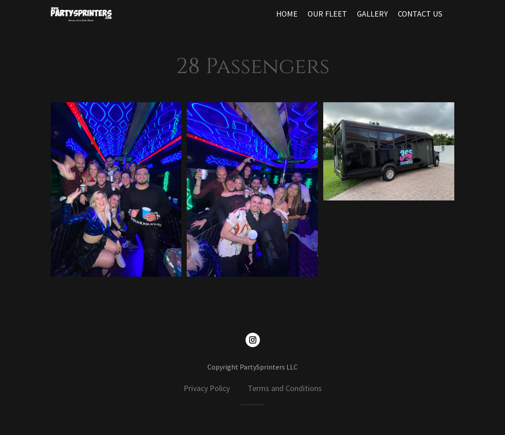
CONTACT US (420, 15)
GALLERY (372, 15)
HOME (287, 15)
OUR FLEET (327, 15)
